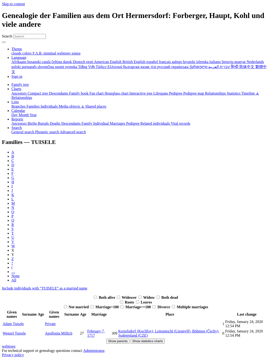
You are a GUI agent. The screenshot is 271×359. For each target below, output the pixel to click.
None (15, 276)
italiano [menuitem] (215, 62)
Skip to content (13, 4)
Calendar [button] (18, 111)
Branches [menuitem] (19, 106)
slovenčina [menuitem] (46, 67)
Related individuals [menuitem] (155, 123)
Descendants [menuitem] (59, 93)
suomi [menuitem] (60, 67)
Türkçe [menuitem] (101, 67)
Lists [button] (15, 102)
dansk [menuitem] (68, 62)
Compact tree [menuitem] (38, 93)
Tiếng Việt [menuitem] (87, 67)
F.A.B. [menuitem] (38, 53)
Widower (127, 297)
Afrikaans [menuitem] (19, 62)
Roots (127, 302)
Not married (77, 307)
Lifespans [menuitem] (161, 93)
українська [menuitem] (180, 67)
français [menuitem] (165, 62)
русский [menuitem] (164, 67)
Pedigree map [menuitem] (194, 93)
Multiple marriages (190, 307)
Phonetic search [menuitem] (47, 132)
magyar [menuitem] (240, 62)
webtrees (8, 346)
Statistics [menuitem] (234, 93)
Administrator (94, 351)
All (13, 280)
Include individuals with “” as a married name (44, 288)
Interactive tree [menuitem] (141, 93)
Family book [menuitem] (79, 93)
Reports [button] (17, 119)
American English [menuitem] (108, 62)
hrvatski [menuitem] (189, 62)
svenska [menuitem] (71, 67)
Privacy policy (13, 355)
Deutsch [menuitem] (79, 62)
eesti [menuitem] (90, 62)
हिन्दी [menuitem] (235, 67)
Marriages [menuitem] (118, 123)
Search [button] (16, 128)
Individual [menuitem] (101, 123)
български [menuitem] (131, 67)
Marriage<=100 (136, 307)
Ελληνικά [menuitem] (115, 67)
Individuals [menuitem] (50, 106)
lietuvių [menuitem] (228, 62)
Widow (147, 297)
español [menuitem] (152, 62)
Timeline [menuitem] (248, 93)
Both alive (105, 297)
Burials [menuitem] (44, 123)
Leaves (144, 302)
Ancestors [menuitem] (19, 93)
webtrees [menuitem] (64, 53)
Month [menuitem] (24, 115)
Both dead (167, 297)
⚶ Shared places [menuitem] (93, 106)
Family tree (20, 85)
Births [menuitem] (33, 123)
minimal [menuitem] (50, 53)
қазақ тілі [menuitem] (148, 67)
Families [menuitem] (34, 106)
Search (7, 36)
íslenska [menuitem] (202, 62)
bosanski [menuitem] (34, 62)
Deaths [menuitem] (55, 123)
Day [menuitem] (15, 115)
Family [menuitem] (87, 123)
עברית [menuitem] (224, 67)
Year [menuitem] (33, 115)
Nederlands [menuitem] (255, 62)
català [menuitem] (46, 62)
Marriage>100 (105, 307)
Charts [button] (16, 89)
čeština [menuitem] (57, 62)
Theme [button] (16, 49)
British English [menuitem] (134, 62)
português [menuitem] (30, 67)
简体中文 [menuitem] (247, 67)
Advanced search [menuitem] (73, 132)
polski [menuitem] (16, 67)
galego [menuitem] (177, 62)
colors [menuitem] (27, 53)
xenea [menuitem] (76, 53)
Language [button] (18, 57)
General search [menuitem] (23, 132)
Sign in (16, 76)
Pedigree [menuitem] (176, 93)
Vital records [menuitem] (180, 123)
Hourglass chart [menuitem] (117, 93)
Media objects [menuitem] (70, 106)
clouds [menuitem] (16, 53)
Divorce (162, 307)
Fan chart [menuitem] (97, 93)
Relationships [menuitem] (216, 93)
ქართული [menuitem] (198, 67)
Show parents (118, 341)
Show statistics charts (147, 341)
